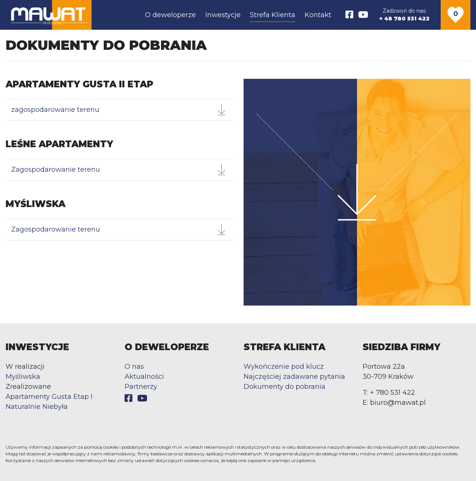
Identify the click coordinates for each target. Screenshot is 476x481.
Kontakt (318, 15)
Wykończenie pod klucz (284, 366)
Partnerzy (141, 386)
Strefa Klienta (272, 15)
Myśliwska (23, 376)
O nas (134, 366)
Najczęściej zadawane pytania (294, 376)
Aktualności (144, 376)
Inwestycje (223, 15)
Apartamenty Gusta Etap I (49, 397)
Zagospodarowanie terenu (119, 169)
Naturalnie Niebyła (37, 407)
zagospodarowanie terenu (119, 109)
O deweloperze (170, 15)
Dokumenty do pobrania (284, 386)
